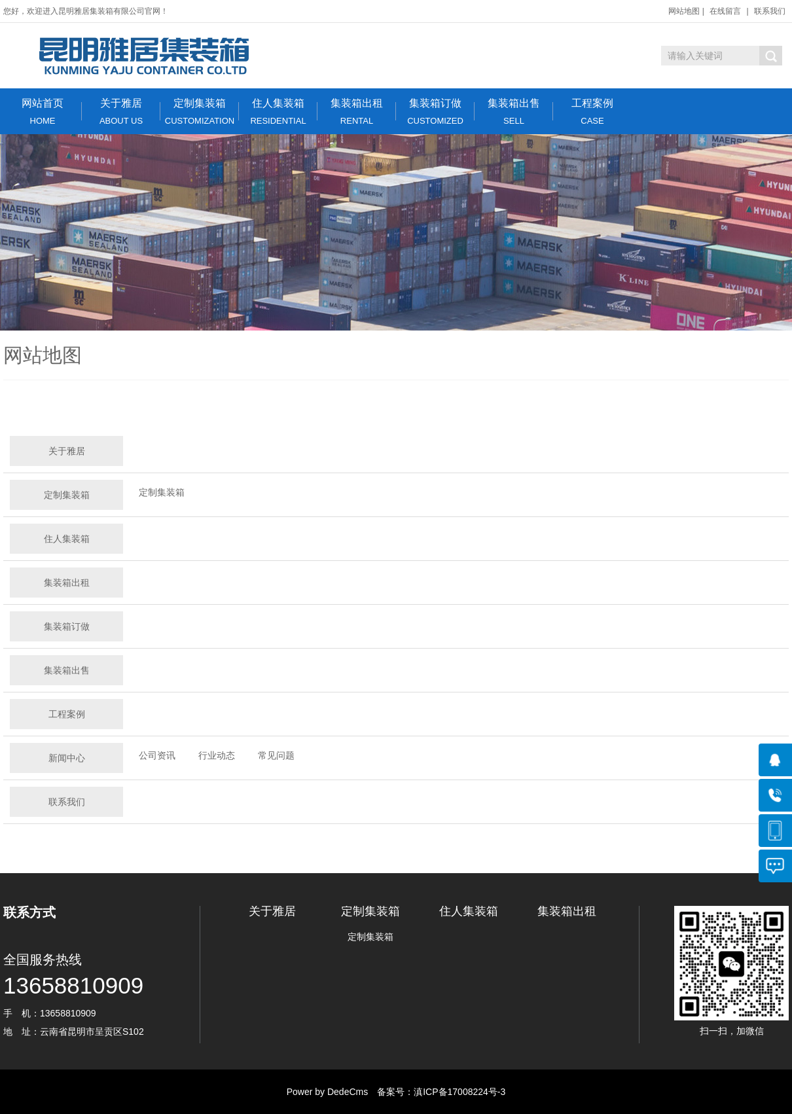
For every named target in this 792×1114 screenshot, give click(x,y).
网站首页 (42, 112)
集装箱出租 (356, 112)
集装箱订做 (435, 112)
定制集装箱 (199, 112)
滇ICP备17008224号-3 (459, 1092)
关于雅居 (121, 112)
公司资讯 (157, 755)
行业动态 (216, 755)
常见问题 (276, 755)
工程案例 (592, 112)
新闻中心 (66, 758)
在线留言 (725, 11)
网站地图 (684, 11)
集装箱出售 (514, 112)
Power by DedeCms (328, 1092)
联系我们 (769, 11)
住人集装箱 (278, 112)
